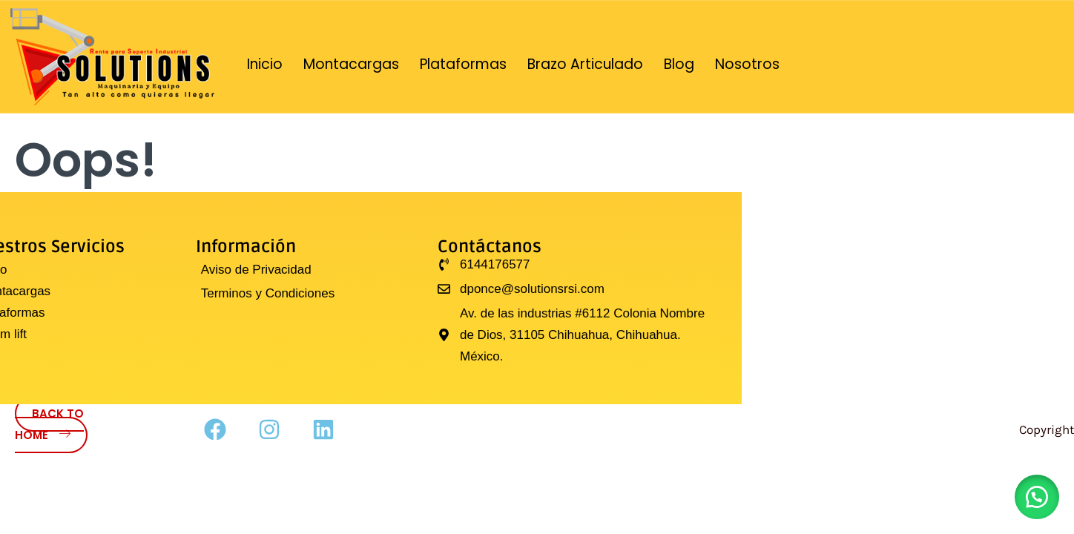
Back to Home (49, 424)
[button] (1037, 497)
